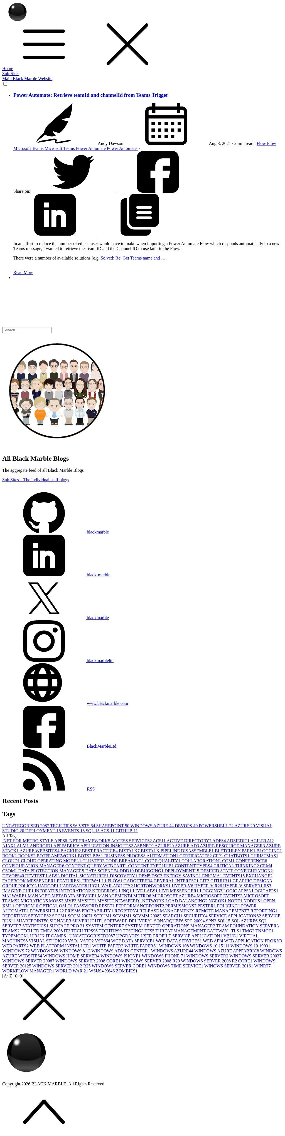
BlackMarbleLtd (101, 746)
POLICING (229, 905)
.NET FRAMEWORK (89, 840)
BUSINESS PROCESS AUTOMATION (141, 855)
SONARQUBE (169, 920)
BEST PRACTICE (100, 850)
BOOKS (27, 855)
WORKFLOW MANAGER (28, 971)
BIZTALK (130, 850)
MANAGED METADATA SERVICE (63, 895)
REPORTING (263, 910)
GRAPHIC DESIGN (252, 880)
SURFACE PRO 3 (68, 925)
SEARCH (173, 915)
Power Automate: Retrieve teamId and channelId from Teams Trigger (90, 95)
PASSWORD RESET (95, 905)
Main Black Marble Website (27, 78)
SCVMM (123, 915)
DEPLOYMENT (43, 830)
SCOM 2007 (81, 915)
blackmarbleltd (58, 660)
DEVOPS (187, 825)
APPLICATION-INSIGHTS (107, 845)
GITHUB (127, 830)
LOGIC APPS (237, 890)
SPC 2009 (195, 920)
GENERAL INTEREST (177, 880)
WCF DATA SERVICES (179, 941)
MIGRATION (35, 900)
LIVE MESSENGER (179, 890)
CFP (218, 855)
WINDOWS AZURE (152, 825)
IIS (267, 885)
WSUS (97, 971)
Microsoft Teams (29, 148)
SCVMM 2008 (148, 915)
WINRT (262, 966)
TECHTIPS (110, 930)
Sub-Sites (10, 73)
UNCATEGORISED (26, 825)
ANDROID (41, 845)
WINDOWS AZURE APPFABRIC (227, 951)
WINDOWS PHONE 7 (164, 956)
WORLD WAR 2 (72, 971)
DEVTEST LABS (43, 875)
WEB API (213, 941)
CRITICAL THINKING (236, 865)
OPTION (49, 905)
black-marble (56, 574)
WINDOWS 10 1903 (250, 946)
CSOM (10, 870)
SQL (93, 830)
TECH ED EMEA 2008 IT (46, 930)
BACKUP (71, 850)
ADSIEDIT (238, 840)
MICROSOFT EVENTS (220, 895)
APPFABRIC (66, 845)
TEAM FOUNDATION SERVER (247, 925)
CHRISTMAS (264, 855)
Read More (23, 272)
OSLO (66, 905)
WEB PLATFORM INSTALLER (61, 946)
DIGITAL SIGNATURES (85, 875)
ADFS (219, 840)
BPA (98, 855)
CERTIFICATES (196, 855)
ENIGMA (212, 875)
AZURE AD (187, 845)
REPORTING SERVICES (27, 915)
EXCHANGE (259, 875)
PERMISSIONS (181, 905)
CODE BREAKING (125, 860)
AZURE (245, 825)
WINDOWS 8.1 (76, 951)
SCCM (60, 915)
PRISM (73, 910)
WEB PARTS (16, 946)
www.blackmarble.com (107, 703)
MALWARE (15, 895)
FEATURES (69, 880)
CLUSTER (93, 860)
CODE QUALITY (163, 860)
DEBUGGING (149, 870)
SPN (211, 920)
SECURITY (195, 915)
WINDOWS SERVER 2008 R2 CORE (217, 961)
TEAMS (11, 930)
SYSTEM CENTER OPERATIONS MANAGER (170, 925)
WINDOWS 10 (174, 946)
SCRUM (103, 915)
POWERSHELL (216, 825)
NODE (235, 900)
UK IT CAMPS (53, 936)
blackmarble (55, 532)
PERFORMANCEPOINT (140, 905)
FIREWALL (94, 880)
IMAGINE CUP (18, 890)
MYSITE (87, 900)
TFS (149, 930)
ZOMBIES (126, 971)
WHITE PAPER (108, 946)
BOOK (10, 855)
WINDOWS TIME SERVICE (176, 966)
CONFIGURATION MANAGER (33, 865)
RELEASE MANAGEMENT (167, 910)
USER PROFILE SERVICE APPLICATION (182, 936)
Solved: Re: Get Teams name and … (133, 258)
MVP (71, 900)
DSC (157, 875)
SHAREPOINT (113, 825)
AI (270, 840)
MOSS (57, 900)
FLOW (115, 880)
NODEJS (254, 900)
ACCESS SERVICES (132, 840)
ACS (108, 830)
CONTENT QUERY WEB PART (96, 865)
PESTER (207, 905)
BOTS (85, 855)
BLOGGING (269, 850)
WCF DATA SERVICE (133, 941)
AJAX (9, 845)
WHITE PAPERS (141, 946)
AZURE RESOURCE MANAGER (233, 845)
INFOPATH (47, 890)
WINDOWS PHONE (121, 956)
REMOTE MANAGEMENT (222, 910)
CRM (266, 865)
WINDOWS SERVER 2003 (255, 956)
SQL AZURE (245, 920)
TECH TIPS (64, 825)
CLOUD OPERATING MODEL (51, 860)
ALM (23, 845)
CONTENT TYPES (194, 865)
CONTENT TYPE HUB (151, 865)
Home (7, 68)
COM (228, 860)
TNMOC (264, 930)
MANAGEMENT (115, 895)
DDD (127, 870)
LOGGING (211, 890)
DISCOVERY (124, 875)
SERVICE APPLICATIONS (235, 915)
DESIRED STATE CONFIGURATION (236, 870)
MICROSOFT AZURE (174, 895)
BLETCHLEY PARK (236, 850)
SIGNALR (61, 920)
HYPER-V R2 (208, 885)
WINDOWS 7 (16, 951)
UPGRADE (128, 936)
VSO (74, 941)
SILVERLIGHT (88, 920)
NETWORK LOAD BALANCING (175, 900)
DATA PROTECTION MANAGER (51, 870)
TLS (236, 930)
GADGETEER (139, 880)
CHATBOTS (237, 855)
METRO (142, 895)
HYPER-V (183, 885)
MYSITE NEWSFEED (119, 900)
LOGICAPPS (265, 890)
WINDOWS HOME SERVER (71, 956)
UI (34, 936)
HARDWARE (74, 885)
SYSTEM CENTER (105, 925)
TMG (248, 930)
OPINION (28, 905)
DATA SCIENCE (102, 870)
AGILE (258, 840)
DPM (144, 875)
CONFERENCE (251, 860)
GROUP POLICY (20, 885)
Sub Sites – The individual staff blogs (35, 479)
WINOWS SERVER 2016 (229, 966)
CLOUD (11, 860)
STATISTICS (36, 925)
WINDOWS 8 (45, 951)
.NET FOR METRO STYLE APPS (35, 840)
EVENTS (74, 830)
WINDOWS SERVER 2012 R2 (62, 966)
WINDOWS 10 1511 (210, 946)
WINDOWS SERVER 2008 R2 (151, 961)
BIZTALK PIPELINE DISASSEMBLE (178, 850)
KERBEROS (105, 890)
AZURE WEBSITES (39, 850)
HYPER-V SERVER (243, 885)
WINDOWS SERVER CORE (120, 966)
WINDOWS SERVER (207, 956)
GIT (205, 880)
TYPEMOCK (16, 936)
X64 (110, 971)
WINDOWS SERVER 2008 (28, 961)
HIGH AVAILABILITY (111, 885)
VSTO (87, 941)
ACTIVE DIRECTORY (189, 840)
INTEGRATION (75, 890)
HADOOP (49, 885)
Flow (262, 143)
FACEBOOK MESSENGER (29, 880)
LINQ (126, 890)
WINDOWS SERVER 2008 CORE (88, 961)
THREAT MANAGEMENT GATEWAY (193, 930)
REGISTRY (126, 910)
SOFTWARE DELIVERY (129, 920)
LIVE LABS (146, 890)
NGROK (218, 900)
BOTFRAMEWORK (57, 855)
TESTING (133, 930)
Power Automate (91, 148)
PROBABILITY (98, 910)
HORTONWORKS (153, 885)
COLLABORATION (201, 860)
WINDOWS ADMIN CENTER (121, 951)
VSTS (87, 825)
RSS (48, 789)
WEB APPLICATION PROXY (253, 941)
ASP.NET (144, 845)
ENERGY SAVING (182, 875)
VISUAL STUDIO (48, 941)
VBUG (231, 936)
